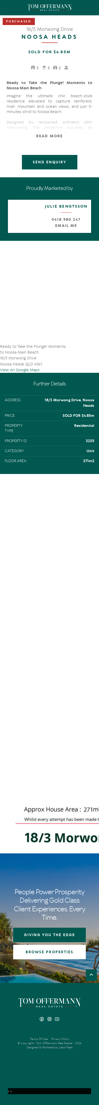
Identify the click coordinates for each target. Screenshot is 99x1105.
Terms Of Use (39, 1039)
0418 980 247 (66, 219)
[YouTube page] (57, 1019)
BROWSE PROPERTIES (49, 952)
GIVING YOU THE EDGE (49, 935)
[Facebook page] (42, 1019)
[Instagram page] (50, 1019)
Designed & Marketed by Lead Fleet (50, 1047)
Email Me (66, 225)
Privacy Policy (60, 1039)
